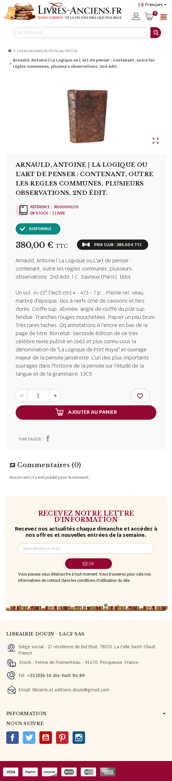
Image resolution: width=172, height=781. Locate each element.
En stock (39, 213)
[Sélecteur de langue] (152, 4)
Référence (40, 207)
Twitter (29, 737)
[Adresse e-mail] (86, 548)
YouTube (45, 737)
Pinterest (62, 737)
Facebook (12, 737)
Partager (30, 439)
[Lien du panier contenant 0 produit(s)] (149, 16)
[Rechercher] (87, 32)
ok (88, 563)
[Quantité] (38, 395)
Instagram (79, 737)
